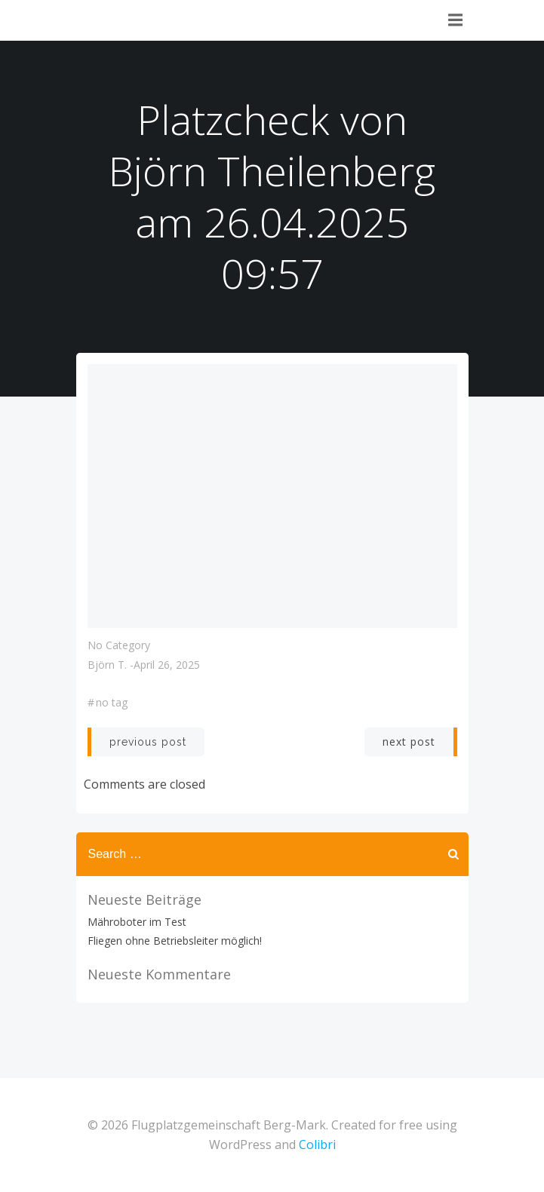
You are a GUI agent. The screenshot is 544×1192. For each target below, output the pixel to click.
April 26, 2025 (167, 664)
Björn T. (107, 664)
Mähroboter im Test (137, 922)
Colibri (317, 1144)
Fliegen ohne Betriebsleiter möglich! (175, 940)
